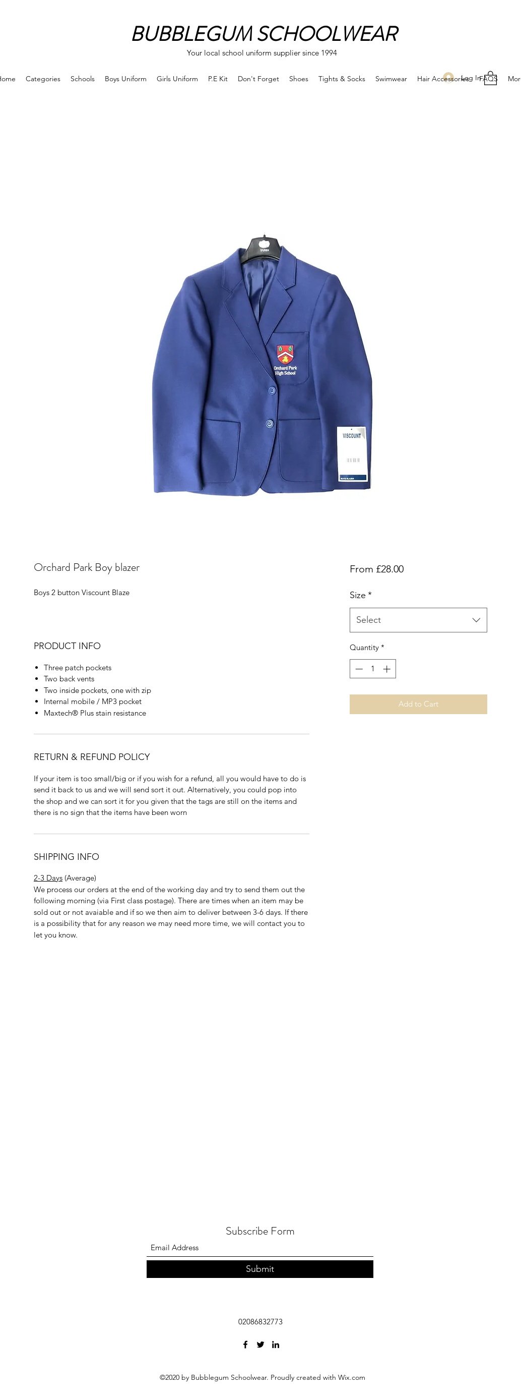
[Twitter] (260, 1344)
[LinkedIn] (276, 1344)
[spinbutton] (372, 669)
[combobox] (418, 620)
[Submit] (260, 1269)
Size (361, 595)
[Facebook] (245, 1344)
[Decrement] (358, 669)
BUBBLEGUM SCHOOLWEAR (263, 34)
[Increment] (388, 669)
